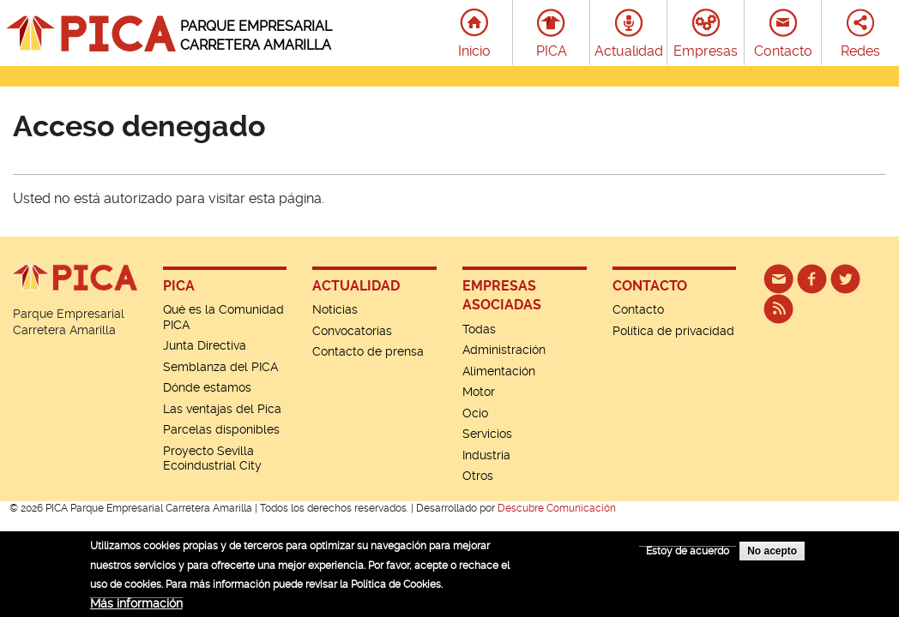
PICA (551, 51)
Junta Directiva (204, 345)
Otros (477, 475)
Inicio (474, 51)
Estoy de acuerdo (687, 556)
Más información (136, 608)
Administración (504, 349)
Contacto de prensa (368, 351)
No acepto (772, 556)
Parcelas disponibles (221, 429)
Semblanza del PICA (220, 367)
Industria (486, 455)
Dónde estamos (207, 387)
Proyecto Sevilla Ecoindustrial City (212, 458)
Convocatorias (352, 331)
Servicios (487, 433)
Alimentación (498, 371)
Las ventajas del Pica (222, 409)
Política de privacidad (673, 331)
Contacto (783, 51)
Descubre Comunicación (557, 508)
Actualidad (628, 51)
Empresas (705, 51)
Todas (479, 329)
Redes (860, 51)
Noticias (335, 309)
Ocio (475, 413)
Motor (478, 391)
